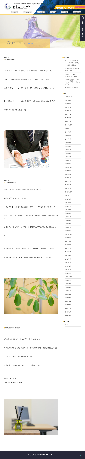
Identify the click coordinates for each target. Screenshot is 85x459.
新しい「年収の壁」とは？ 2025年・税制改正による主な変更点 (72, 63)
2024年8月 (68, 135)
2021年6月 (68, 252)
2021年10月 (68, 238)
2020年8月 (68, 287)
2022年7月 (68, 206)
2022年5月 (68, 213)
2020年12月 (68, 273)
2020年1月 (68, 312)
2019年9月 (68, 315)
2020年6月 (68, 294)
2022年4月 (68, 216)
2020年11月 (68, 276)
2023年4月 (68, 178)
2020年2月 (68, 308)
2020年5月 (68, 298)
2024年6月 (68, 142)
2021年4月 (68, 259)
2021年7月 (68, 248)
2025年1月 (68, 121)
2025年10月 (68, 96)
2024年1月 (68, 160)
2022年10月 (68, 195)
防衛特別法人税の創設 (71, 87)
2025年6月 (68, 104)
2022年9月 (68, 199)
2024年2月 (68, 156)
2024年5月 (68, 146)
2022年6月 (68, 209)
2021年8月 (68, 245)
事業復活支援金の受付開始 (12, 328)
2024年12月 (68, 125)
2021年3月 (68, 262)
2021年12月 (68, 231)
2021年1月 (68, 269)
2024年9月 (68, 132)
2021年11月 (68, 234)
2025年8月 (68, 100)
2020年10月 (68, 280)
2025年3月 (68, 114)
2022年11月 (68, 192)
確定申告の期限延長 (10, 182)
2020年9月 (68, 283)
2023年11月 (68, 167)
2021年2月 (68, 266)
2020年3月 (68, 305)
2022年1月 (68, 227)
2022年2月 (68, 224)
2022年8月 (68, 202)
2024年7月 (68, 139)
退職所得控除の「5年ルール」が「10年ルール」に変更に (72, 82)
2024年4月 (68, 149)
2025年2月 (68, 118)
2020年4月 (68, 301)
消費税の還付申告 (9, 59)
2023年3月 (68, 181)
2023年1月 (68, 185)
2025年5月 (68, 107)
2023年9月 (68, 174)
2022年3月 (68, 220)
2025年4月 (68, 111)
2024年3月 (68, 153)
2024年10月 (68, 128)
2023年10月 (68, 171)
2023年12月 (68, 164)
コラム (67, 324)
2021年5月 (68, 255)
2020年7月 (68, 291)
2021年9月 (68, 241)
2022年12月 (68, 188)
